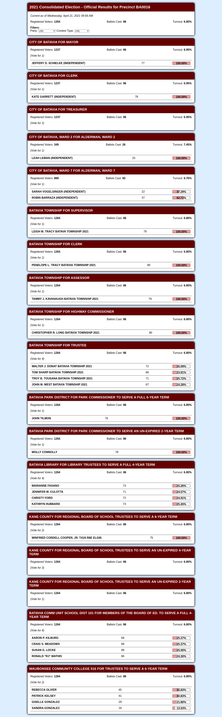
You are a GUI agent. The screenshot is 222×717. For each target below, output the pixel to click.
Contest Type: (65, 30)
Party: (34, 30)
